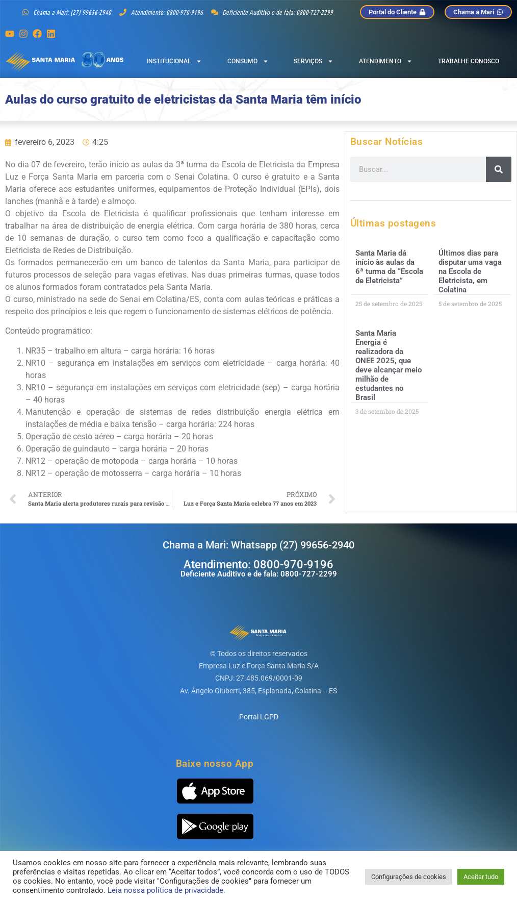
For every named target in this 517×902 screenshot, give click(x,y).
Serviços (313, 61)
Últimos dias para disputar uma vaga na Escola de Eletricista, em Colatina (470, 271)
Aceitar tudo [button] (480, 877)
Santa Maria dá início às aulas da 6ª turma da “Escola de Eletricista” (389, 266)
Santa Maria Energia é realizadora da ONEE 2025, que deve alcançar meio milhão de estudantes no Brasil (388, 365)
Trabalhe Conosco (468, 61)
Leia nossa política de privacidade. (166, 890)
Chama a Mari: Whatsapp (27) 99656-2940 (258, 545)
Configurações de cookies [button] (408, 877)
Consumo (248, 61)
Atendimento (385, 61)
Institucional (174, 61)
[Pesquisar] (498, 169)
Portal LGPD (258, 717)
